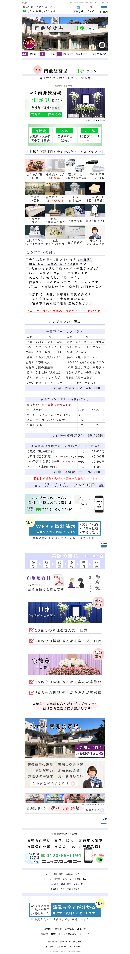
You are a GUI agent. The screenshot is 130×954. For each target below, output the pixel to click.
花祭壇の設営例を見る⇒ (95, 120)
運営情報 (45, 934)
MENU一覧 (81, 929)
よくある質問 (53, 884)
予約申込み (69, 929)
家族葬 (53, 889)
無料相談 (58, 929)
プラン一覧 (78, 884)
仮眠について (68, 879)
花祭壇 (76, 889)
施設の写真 (58, 874)
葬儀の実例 (66, 884)
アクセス (48, 879)
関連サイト (56, 934)
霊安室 (57, 879)
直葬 (69, 889)
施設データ (80, 874)
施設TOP (48, 929)
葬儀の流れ (81, 879)
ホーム (48, 874)
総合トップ (84, 934)
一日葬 (62, 889)
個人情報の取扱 (70, 934)
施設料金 (69, 874)
